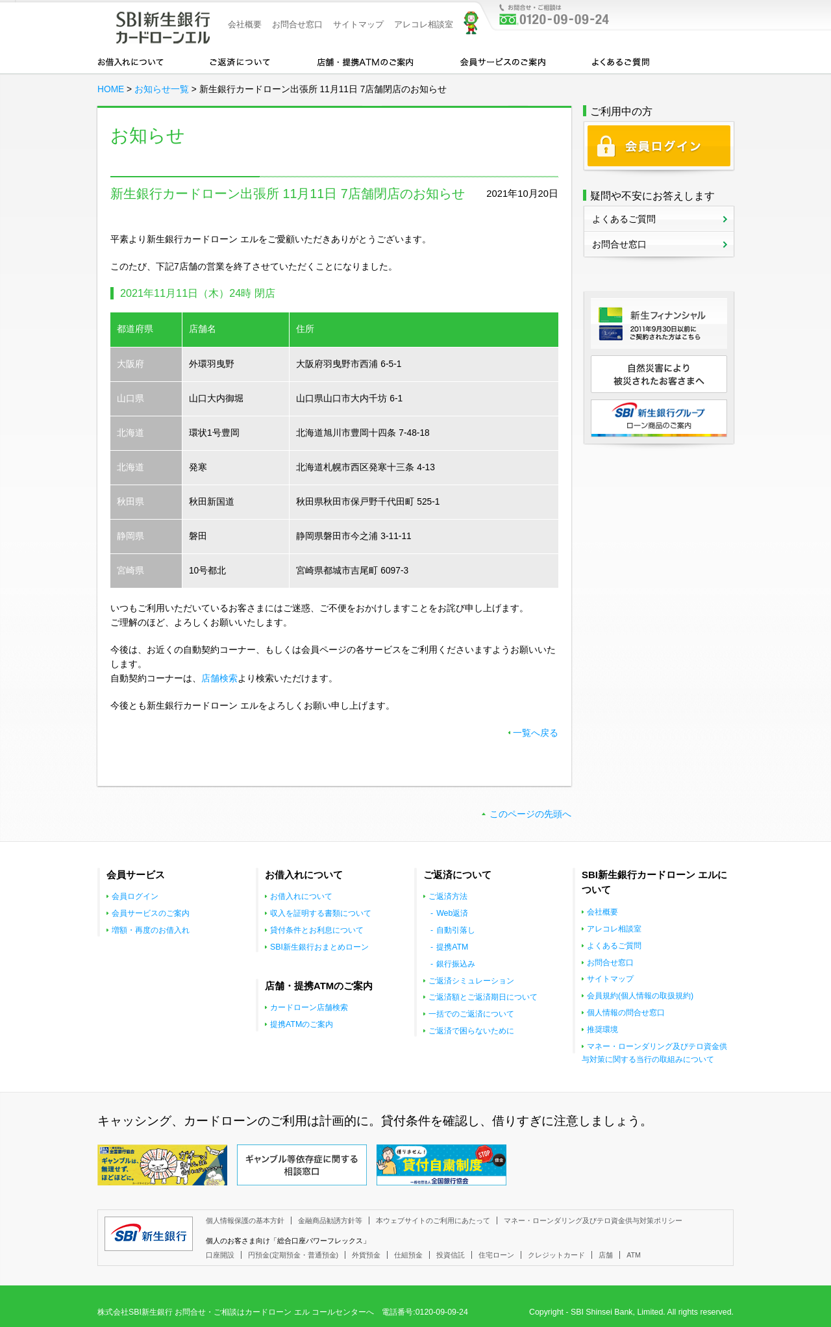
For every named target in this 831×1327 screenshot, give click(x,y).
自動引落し (455, 930)
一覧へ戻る (535, 733)
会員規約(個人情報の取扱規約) (640, 995)
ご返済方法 (447, 896)
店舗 (606, 1255)
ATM (633, 1255)
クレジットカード (556, 1255)
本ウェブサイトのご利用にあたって (433, 1220)
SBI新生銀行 (149, 1234)
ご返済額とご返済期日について (483, 997)
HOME (110, 89)
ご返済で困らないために (471, 1030)
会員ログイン (135, 896)
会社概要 (245, 24)
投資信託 (450, 1255)
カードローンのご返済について (240, 61)
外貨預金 (366, 1255)
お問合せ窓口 (297, 24)
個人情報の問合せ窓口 (626, 1012)
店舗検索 (219, 678)
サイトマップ (358, 24)
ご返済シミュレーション (471, 980)
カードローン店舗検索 (309, 1007)
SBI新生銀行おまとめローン (319, 947)
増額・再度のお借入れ (151, 930)
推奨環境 (602, 1029)
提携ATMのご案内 (301, 1024)
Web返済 (452, 913)
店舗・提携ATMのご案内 (365, 61)
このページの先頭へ (530, 814)
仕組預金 (408, 1255)
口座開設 (220, 1255)
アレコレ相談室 (423, 24)
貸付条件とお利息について (317, 930)
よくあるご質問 (620, 61)
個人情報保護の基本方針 (245, 1220)
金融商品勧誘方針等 (330, 1220)
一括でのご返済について (471, 1013)
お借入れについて (130, 61)
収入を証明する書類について (320, 913)
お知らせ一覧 (161, 89)
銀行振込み (455, 963)
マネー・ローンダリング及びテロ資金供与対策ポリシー (593, 1220)
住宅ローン (496, 1255)
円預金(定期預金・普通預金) (293, 1255)
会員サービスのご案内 (502, 61)
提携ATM (452, 947)
